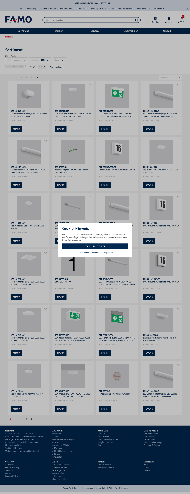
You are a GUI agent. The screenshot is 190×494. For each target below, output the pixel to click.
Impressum (108, 253)
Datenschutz (97, 253)
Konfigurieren (83, 253)
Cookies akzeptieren (95, 246)
